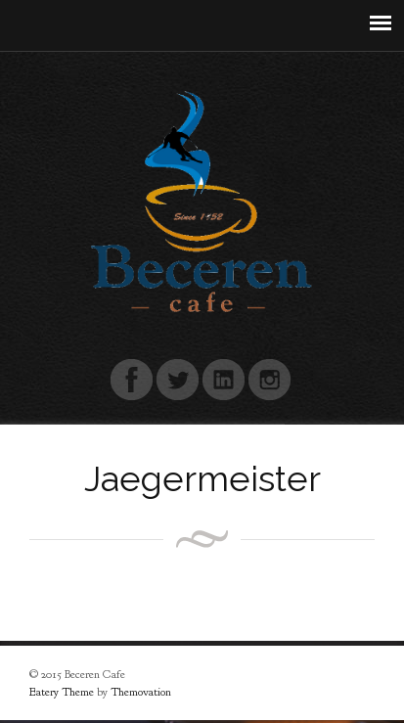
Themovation (141, 692)
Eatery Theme (61, 692)
